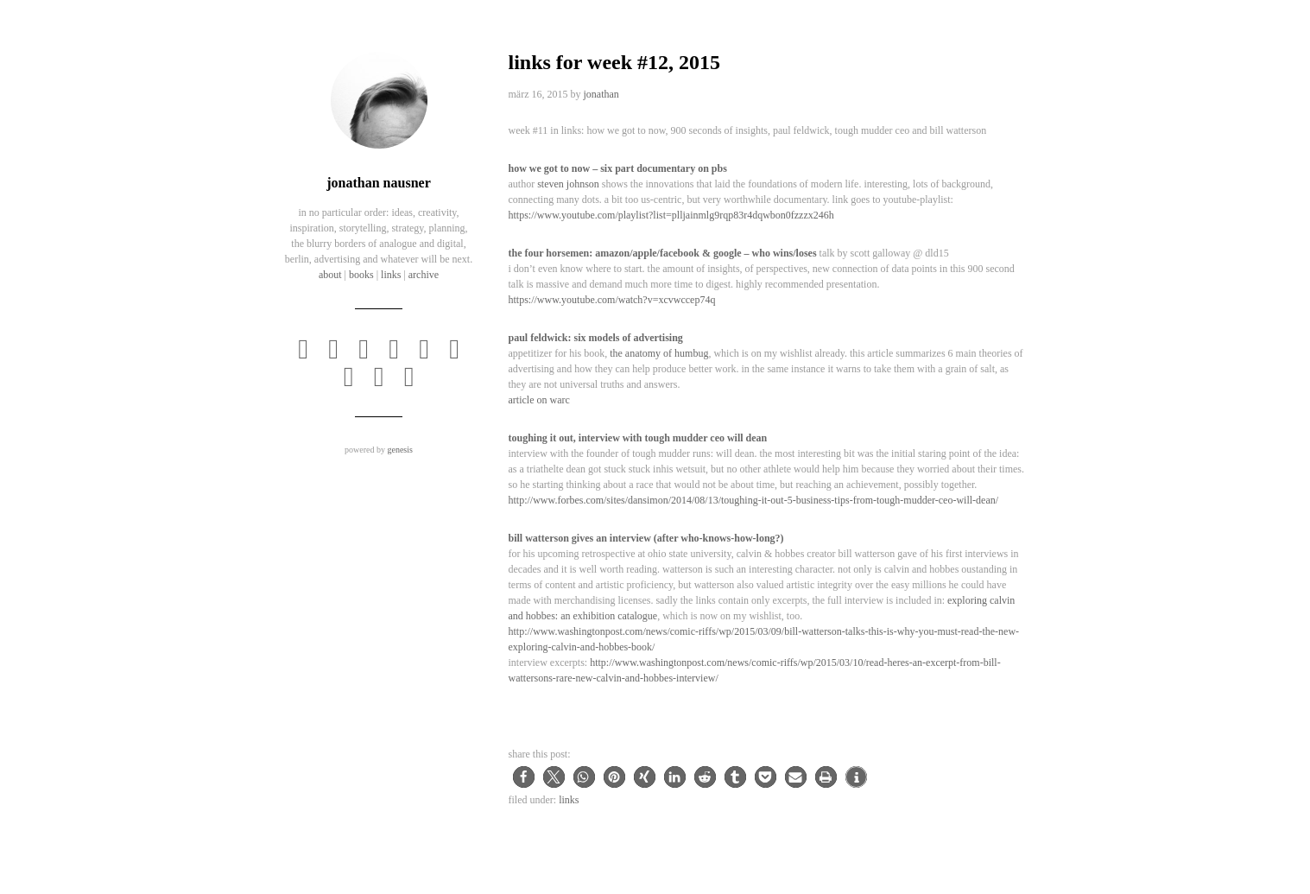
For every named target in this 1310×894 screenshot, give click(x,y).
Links (569, 800)
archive (423, 275)
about (330, 275)
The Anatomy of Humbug (659, 353)
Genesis (399, 449)
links (391, 275)
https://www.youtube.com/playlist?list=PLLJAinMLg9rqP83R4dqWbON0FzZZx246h (671, 215)
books (361, 275)
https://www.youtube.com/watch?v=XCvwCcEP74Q (612, 300)
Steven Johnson (568, 184)
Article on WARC (539, 400)
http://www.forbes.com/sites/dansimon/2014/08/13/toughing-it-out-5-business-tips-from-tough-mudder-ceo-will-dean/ (754, 500)
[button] (524, 777)
